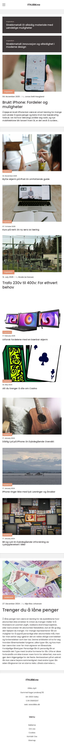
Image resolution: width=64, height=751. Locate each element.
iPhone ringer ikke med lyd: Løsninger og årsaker (28, 491)
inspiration (10, 22)
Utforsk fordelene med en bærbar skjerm (25, 339)
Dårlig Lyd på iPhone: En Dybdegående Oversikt (28, 441)
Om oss (32, 729)
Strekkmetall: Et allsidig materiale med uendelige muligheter (29, 26)
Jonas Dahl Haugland (34, 96)
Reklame (32, 725)
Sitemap (32, 740)
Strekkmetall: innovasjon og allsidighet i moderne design (30, 45)
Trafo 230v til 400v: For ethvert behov (29, 285)
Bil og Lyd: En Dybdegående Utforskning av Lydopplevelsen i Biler (25, 543)
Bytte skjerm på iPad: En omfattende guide (26, 179)
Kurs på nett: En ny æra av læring (20, 229)
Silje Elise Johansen (33, 604)
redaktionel (7, 434)
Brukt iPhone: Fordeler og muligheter (25, 104)
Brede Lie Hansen (26, 277)
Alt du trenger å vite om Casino (19, 388)
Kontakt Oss (32, 736)
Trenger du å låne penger (30, 610)
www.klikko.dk (34, 704)
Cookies (32, 732)
